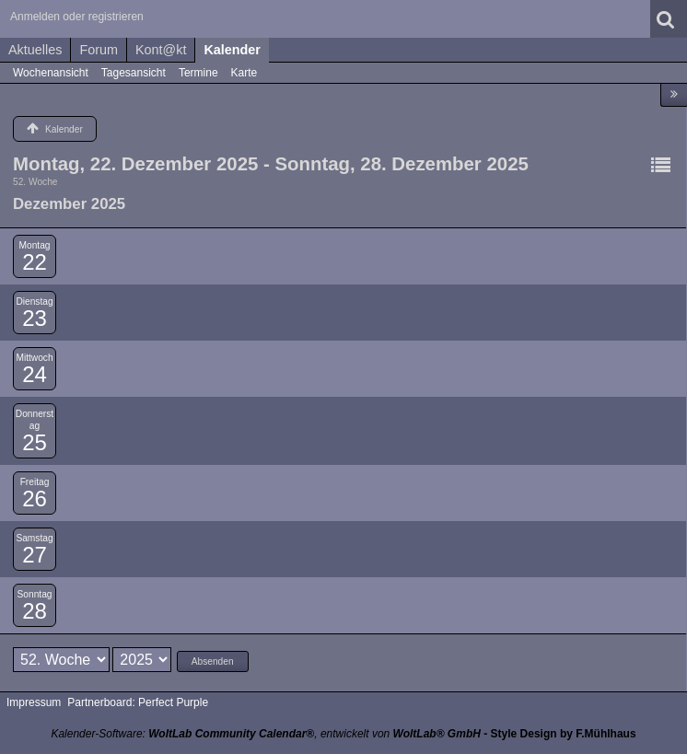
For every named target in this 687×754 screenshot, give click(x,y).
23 (34, 318)
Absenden (213, 661)
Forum (98, 49)
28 (34, 610)
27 (34, 554)
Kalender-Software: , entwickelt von (265, 733)
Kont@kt (160, 49)
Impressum (33, 702)
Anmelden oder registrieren (77, 16)
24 (34, 374)
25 (34, 442)
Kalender (232, 49)
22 (34, 261)
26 (34, 498)
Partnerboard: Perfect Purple (137, 702)
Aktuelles (35, 49)
